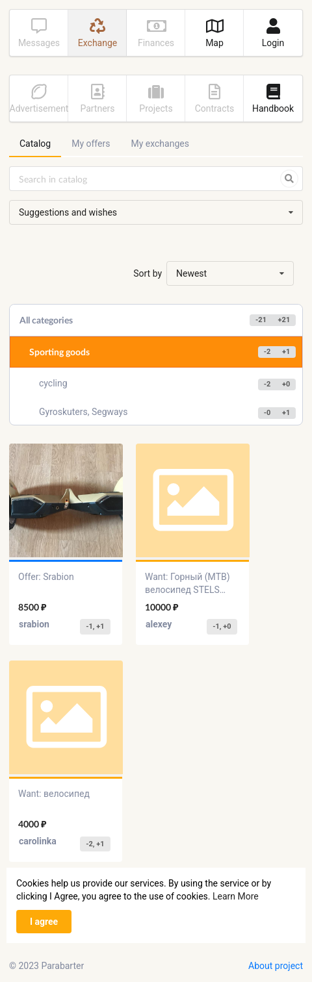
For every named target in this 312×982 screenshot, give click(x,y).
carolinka (38, 841)
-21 (260, 320)
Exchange (97, 33)
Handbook (273, 99)
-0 (267, 413)
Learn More (236, 896)
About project (275, 966)
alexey (159, 624)
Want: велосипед (54, 793)
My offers (91, 143)
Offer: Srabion (46, 577)
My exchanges (159, 143)
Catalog (35, 143)
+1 (286, 351)
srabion (34, 624)
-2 (267, 351)
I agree (44, 921)
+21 (284, 320)
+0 (286, 384)
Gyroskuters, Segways (167, 413)
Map (214, 33)
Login (273, 33)
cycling (167, 384)
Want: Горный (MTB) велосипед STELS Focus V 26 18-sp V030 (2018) (192, 584)
